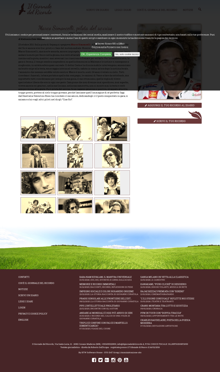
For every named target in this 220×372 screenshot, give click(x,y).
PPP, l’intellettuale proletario (110, 307)
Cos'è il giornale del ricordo (36, 283)
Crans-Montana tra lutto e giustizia (171, 307)
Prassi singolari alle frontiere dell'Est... (110, 300)
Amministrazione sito (130, 352)
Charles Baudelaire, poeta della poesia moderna (171, 323)
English (23, 319)
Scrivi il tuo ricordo (169, 121)
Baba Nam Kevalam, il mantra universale (110, 278)
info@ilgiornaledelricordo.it (130, 344)
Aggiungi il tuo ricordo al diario (169, 105)
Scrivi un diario (28, 295)
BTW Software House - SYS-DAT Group (100, 352)
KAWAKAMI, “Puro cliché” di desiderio (171, 285)
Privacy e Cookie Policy (32, 313)
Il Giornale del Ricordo (43, 344)
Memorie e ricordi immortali (110, 285)
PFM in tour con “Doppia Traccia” (171, 314)
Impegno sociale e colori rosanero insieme (110, 293)
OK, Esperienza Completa (96, 54)
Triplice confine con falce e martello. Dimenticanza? (110, 325)
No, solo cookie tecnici (127, 54)
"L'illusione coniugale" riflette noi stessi (171, 300)
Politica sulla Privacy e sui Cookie (110, 47)
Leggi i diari (25, 301)
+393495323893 (108, 344)
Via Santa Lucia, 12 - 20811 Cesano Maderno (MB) (78, 344)
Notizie (23, 289)
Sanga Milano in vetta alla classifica (171, 278)
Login (21, 307)
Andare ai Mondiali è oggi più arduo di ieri (110, 315)
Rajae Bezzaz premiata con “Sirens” (171, 293)
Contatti (23, 277)
